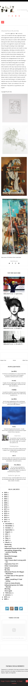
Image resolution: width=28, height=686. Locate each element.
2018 (5, 507)
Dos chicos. (17, 465)
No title (7, 570)
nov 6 (14, 455)
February (8, 593)
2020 (5, 503)
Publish (14, 390)
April (7, 540)
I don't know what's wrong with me (15, 561)
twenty (14, 380)
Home (14, 360)
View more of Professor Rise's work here (11, 257)
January (8, 595)
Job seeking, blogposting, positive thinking (13, 551)
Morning (7, 589)
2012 (5, 519)
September (9, 530)
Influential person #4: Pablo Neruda (14, 586)
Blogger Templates (5, 681)
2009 (5, 599)
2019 (5, 505)
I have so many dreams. (12, 583)
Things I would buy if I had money (13, 580)
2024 (5, 494)
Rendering (8, 544)
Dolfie (7, 554)
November (9, 526)
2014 (5, 515)
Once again (8, 591)
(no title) (14, 371)
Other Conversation (11, 566)
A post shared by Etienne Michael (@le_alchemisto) (15, 638)
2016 (5, 511)
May (7, 538)
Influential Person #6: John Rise (15, 548)
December (9, 523)
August (7, 532)
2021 (5, 501)
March (7, 542)
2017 (5, 509)
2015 (5, 513)
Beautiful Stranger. (11, 556)
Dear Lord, (8, 546)
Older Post (25, 360)
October (8, 528)
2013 (5, 517)
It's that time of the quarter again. (14, 576)
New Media (8, 558)
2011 (5, 521)
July (6, 534)
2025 (5, 492)
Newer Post (3, 360)
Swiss (14, 426)
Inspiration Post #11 (11, 564)
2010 (5, 597)
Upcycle (7, 568)
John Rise (17, 37)
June (7, 536)
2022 (5, 499)
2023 (5, 496)
